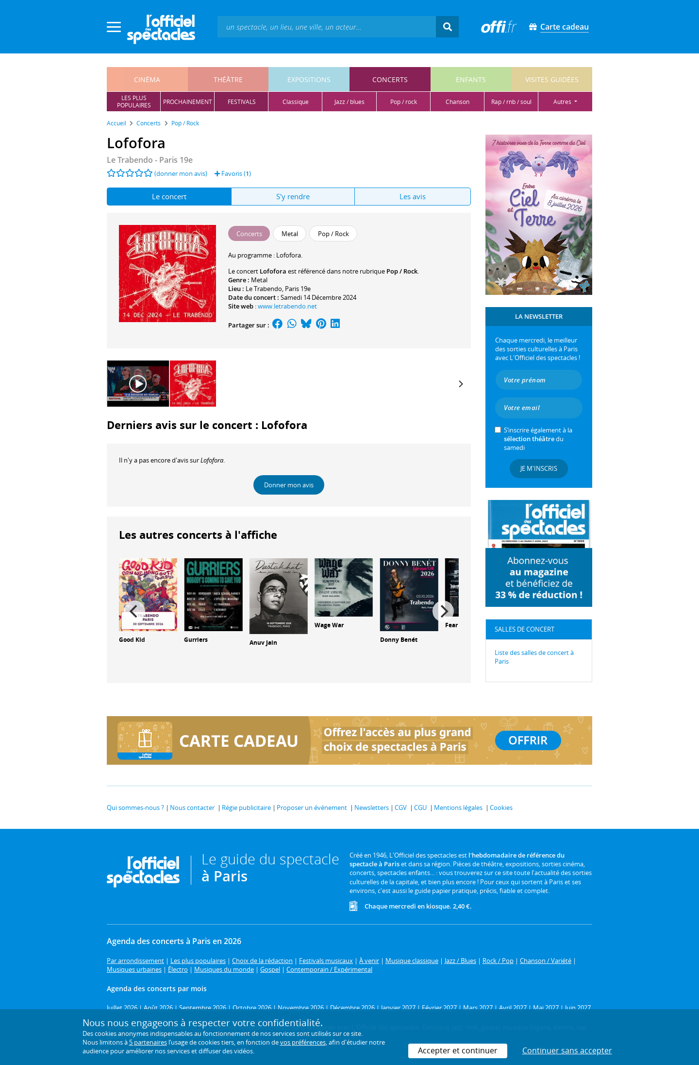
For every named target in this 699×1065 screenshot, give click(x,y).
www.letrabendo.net (287, 306)
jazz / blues (349, 102)
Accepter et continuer (458, 1050)
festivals (242, 102)
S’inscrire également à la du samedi (538, 439)
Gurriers (196, 640)
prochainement (187, 102)
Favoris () (233, 173)
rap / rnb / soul (511, 102)
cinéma (147, 79)
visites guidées (552, 79)
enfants (471, 79)
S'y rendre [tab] (293, 196)
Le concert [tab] (169, 196)
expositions (309, 79)
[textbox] (326, 26)
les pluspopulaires (134, 101)
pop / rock (403, 102)
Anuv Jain (263, 642)
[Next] (460, 384)
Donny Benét (398, 640)
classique (296, 102)
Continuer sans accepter (567, 1050)
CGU (420, 807)
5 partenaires (148, 1042)
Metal (259, 279)
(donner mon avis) (180, 173)
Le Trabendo (264, 288)
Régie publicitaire (246, 807)
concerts (390, 79)
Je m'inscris (538, 468)
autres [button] (563, 102)
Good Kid (132, 640)
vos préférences (303, 1042)
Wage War (329, 625)
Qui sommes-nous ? (135, 807)
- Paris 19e (150, 160)
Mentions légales (458, 807)
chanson (457, 102)
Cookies (501, 807)
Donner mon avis (289, 485)
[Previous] (134, 611)
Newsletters (371, 807)
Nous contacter (192, 807)
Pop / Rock (401, 271)
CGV (401, 807)
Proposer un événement (312, 807)
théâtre (228, 79)
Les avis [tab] (412, 196)
